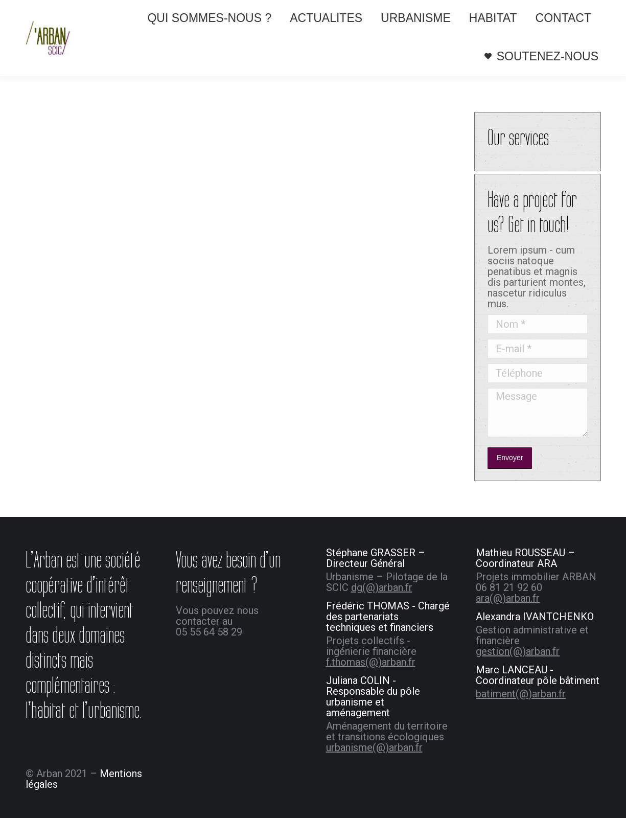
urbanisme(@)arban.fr (374, 747)
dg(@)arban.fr (381, 587)
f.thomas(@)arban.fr (370, 662)
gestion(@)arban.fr (518, 651)
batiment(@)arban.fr (521, 694)
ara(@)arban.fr (508, 598)
